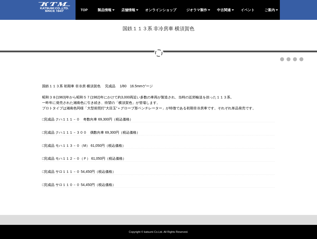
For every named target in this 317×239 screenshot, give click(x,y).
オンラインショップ (160, 10)
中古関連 (224, 10)
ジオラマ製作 (196, 10)
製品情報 (104, 10)
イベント (248, 10)
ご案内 (269, 10)
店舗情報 (128, 10)
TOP (84, 10)
